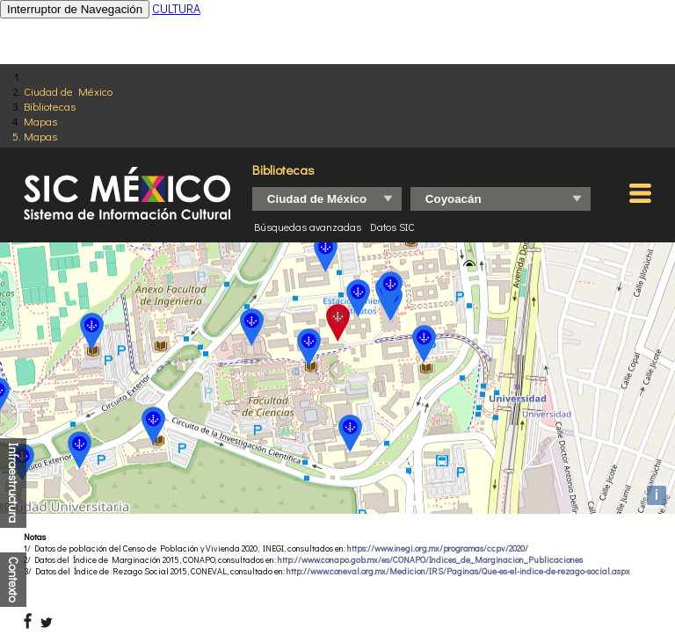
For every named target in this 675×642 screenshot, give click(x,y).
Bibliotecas (50, 105)
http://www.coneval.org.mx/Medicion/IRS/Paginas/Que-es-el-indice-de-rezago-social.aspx (458, 571)
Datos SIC (392, 227)
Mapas (40, 120)
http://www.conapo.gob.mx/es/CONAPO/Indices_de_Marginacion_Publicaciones (430, 560)
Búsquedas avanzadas (307, 227)
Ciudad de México (68, 90)
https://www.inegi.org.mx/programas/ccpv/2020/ (437, 548)
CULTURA (176, 8)
